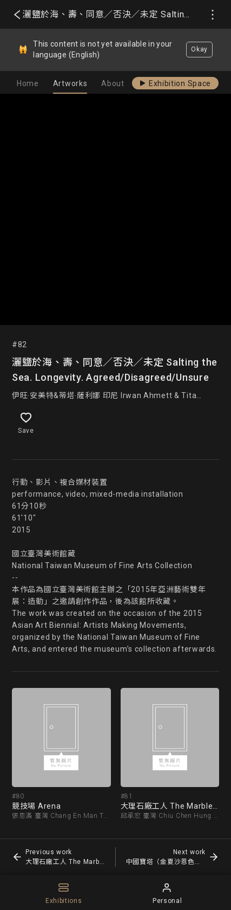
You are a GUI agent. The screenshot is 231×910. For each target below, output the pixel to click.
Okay (199, 49)
